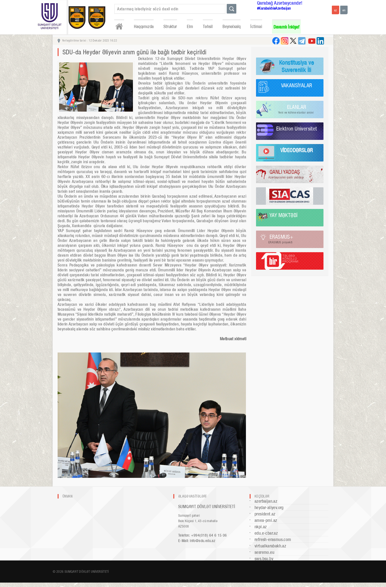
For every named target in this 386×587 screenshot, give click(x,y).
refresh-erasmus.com (273, 539)
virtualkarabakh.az (270, 545)
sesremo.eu (264, 552)
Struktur (170, 26)
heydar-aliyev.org (269, 507)
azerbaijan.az (266, 501)
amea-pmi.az (266, 520)
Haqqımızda (144, 26)
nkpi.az (261, 526)
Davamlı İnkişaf (286, 26)
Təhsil (208, 26)
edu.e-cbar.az (266, 533)
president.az (265, 513)
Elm (190, 26)
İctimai (256, 26)
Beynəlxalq (232, 26)
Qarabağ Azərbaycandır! (280, 3)
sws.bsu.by (264, 558)
